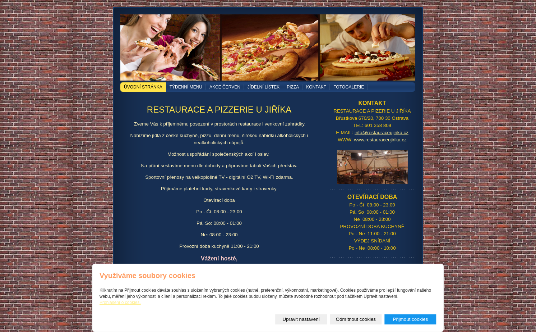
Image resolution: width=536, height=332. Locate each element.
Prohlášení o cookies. (120, 302)
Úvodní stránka (143, 87)
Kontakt (316, 87)
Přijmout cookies (410, 319)
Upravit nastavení (301, 319)
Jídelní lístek (263, 87)
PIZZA (293, 87)
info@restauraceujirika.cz (381, 132)
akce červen (224, 87)
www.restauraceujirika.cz (380, 139)
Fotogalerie (348, 87)
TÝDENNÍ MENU (186, 87)
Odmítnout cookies (356, 319)
